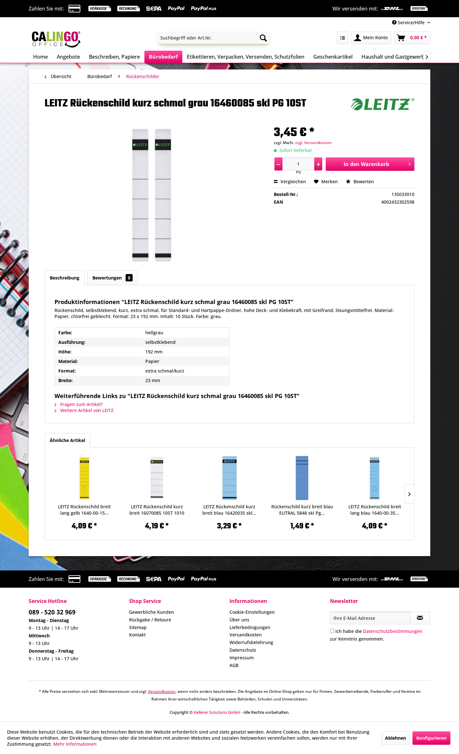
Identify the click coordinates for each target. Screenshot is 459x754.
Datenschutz (242, 650)
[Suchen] (263, 38)
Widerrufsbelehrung (251, 642)
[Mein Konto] (371, 38)
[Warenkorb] (412, 38)
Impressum (241, 658)
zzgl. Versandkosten (313, 142)
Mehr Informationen (75, 744)
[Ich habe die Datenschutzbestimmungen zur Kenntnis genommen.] (332, 631)
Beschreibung (64, 278)
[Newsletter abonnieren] (420, 618)
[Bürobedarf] (163, 57)
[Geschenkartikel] (333, 57)
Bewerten (360, 181)
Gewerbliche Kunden (151, 612)
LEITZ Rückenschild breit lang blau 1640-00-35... (374, 510)
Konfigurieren (431, 738)
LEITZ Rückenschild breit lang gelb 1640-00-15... (84, 510)
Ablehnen (395, 738)
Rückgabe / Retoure (150, 620)
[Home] (40, 57)
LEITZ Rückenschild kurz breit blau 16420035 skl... (229, 510)
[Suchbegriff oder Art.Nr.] (213, 38)
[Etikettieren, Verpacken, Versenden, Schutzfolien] (245, 57)
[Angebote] (68, 57)
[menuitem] (213, 38)
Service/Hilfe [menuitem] (409, 22)
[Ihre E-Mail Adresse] (370, 618)
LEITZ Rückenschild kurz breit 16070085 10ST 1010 (156, 510)
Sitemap (138, 627)
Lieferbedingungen (249, 627)
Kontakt (137, 635)
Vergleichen (290, 181)
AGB (233, 665)
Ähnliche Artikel (67, 440)
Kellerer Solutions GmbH (217, 712)
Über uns (239, 620)
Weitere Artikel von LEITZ (84, 410)
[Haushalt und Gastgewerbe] (394, 57)
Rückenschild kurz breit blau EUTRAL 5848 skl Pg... (302, 510)
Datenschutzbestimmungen (392, 631)
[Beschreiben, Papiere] (114, 57)
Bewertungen (112, 277)
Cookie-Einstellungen (252, 612)
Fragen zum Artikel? (79, 404)
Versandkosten (245, 635)
